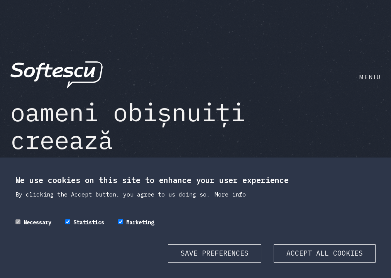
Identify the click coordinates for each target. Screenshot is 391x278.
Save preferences (215, 253)
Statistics (88, 222)
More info (230, 194)
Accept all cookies (324, 253)
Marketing (140, 222)
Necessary (37, 222)
